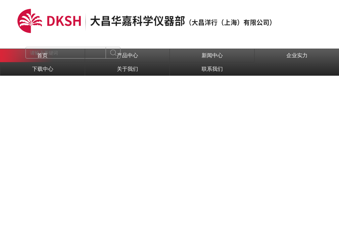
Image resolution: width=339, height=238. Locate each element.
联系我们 (212, 69)
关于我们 (127, 69)
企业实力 (297, 55)
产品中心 (127, 55)
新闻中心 (212, 55)
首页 (42, 55)
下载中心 (42, 69)
